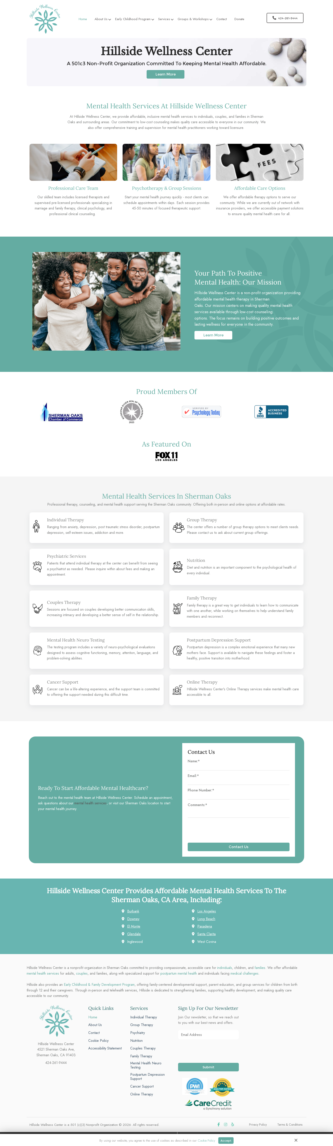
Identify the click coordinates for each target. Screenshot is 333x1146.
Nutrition (196, 560)
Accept (226, 1140)
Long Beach (206, 918)
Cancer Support (63, 682)
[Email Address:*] (208, 1034)
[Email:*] (239, 782)
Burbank (133, 911)
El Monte (133, 926)
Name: (194, 760)
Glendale (134, 933)
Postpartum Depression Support (221, 640)
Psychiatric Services (68, 556)
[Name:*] (239, 767)
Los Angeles (206, 911)
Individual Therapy (66, 520)
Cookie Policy (206, 1140)
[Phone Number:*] (239, 796)
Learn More (165, 74)
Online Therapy (203, 682)
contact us (205, 532)
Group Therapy (203, 520)
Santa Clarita (206, 933)
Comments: (197, 804)
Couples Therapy (64, 602)
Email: (193, 775)
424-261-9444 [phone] (56, 1062)
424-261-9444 (285, 18)
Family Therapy (203, 598)
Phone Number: (201, 790)
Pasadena (204, 926)
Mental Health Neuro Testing (77, 640)
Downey (133, 918)
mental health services (90, 802)
